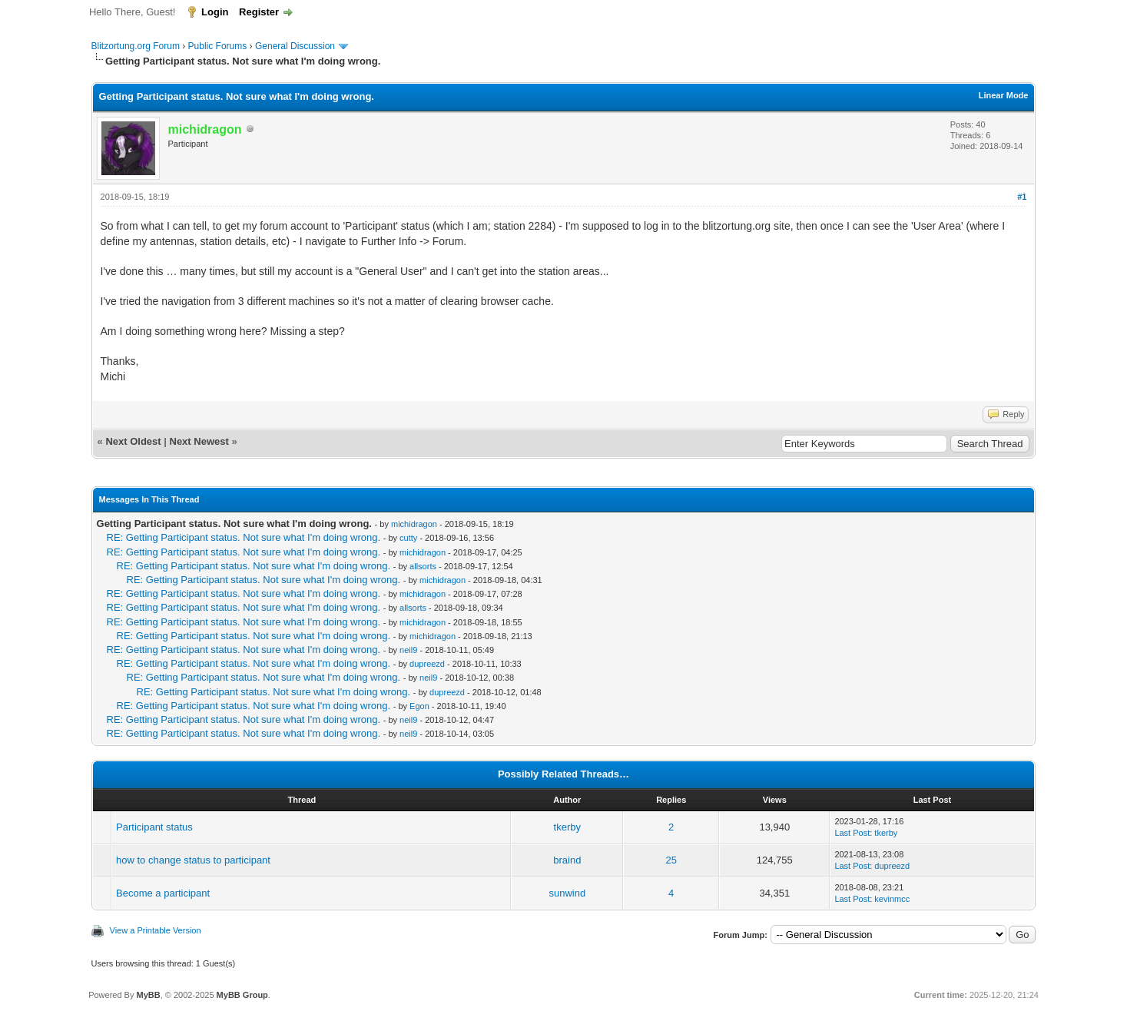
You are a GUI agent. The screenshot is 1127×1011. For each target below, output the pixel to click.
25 (670, 860)
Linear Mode (1004, 95)
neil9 (408, 650)
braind (567, 860)
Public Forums (217, 46)
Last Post (852, 832)
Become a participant (163, 893)
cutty (408, 537)
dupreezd (427, 663)
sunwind (567, 893)
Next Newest (199, 441)
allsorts (422, 566)
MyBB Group (242, 994)
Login (214, 12)
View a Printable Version (155, 930)
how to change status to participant (193, 860)
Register (259, 12)
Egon (419, 706)
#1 (1021, 196)
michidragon (414, 524)
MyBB (149, 994)
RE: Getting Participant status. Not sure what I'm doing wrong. (244, 537)
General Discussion (295, 46)
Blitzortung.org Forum (135, 46)
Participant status (154, 827)
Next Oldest (133, 441)
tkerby (567, 827)
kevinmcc (892, 898)
